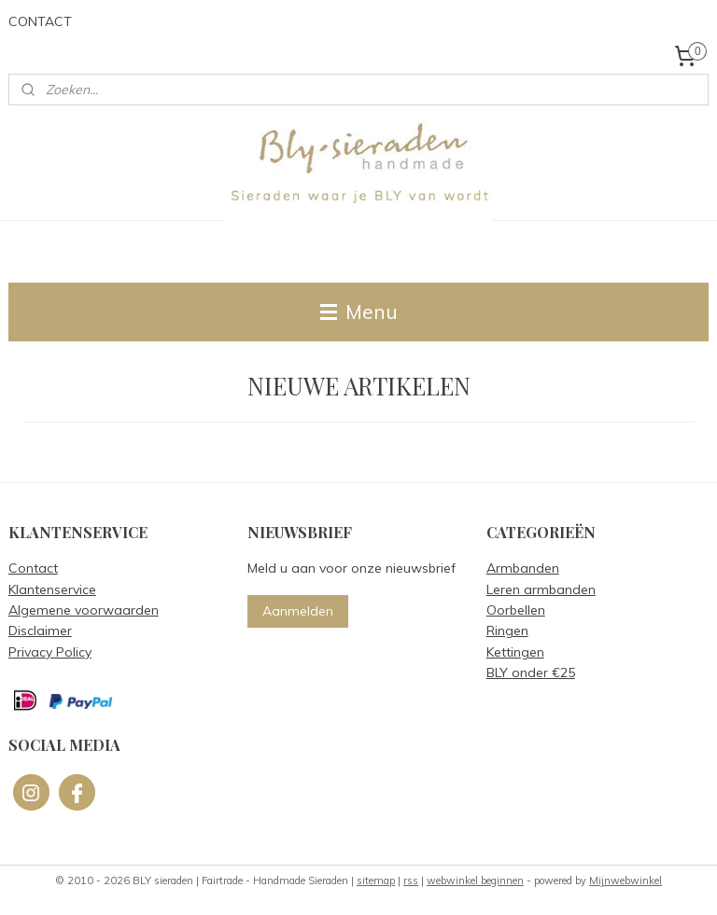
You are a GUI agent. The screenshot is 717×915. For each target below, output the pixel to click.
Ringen (507, 630)
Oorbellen (515, 610)
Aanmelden (297, 611)
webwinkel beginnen (475, 880)
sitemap (376, 880)
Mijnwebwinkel (625, 880)
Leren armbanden (541, 589)
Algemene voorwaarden (83, 610)
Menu (359, 311)
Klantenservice (52, 589)
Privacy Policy (49, 652)
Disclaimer (40, 630)
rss (410, 880)
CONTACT (40, 21)
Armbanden (522, 568)
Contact (33, 568)
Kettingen (515, 652)
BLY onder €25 (530, 672)
